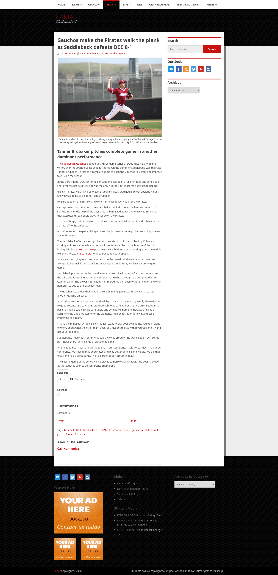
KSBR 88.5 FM (125, 515)
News (75, 4)
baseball (69, 430)
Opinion (94, 4)
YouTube (201, 69)
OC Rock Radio (125, 520)
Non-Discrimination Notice (132, 488)
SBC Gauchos (111, 53)
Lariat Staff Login (127, 483)
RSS (186, 69)
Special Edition (187, 4)
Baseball (99, 53)
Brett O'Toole (103, 430)
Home (61, 4)
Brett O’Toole (86, 249)
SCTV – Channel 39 (128, 530)
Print (210, 4)
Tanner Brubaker (75, 434)
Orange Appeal (159, 4)
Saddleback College (128, 494)
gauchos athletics (142, 430)
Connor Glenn (121, 430)
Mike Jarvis (85, 253)
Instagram (208, 69)
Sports (111, 4)
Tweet (60, 420)
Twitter (193, 69)
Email (171, 69)
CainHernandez (68, 448)
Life (125, 4)
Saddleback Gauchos (74, 163)
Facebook (179, 69)
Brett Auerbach (85, 430)
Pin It (133, 420)
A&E (139, 4)
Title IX (121, 499)
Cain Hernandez (68, 53)
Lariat (57, 571)
